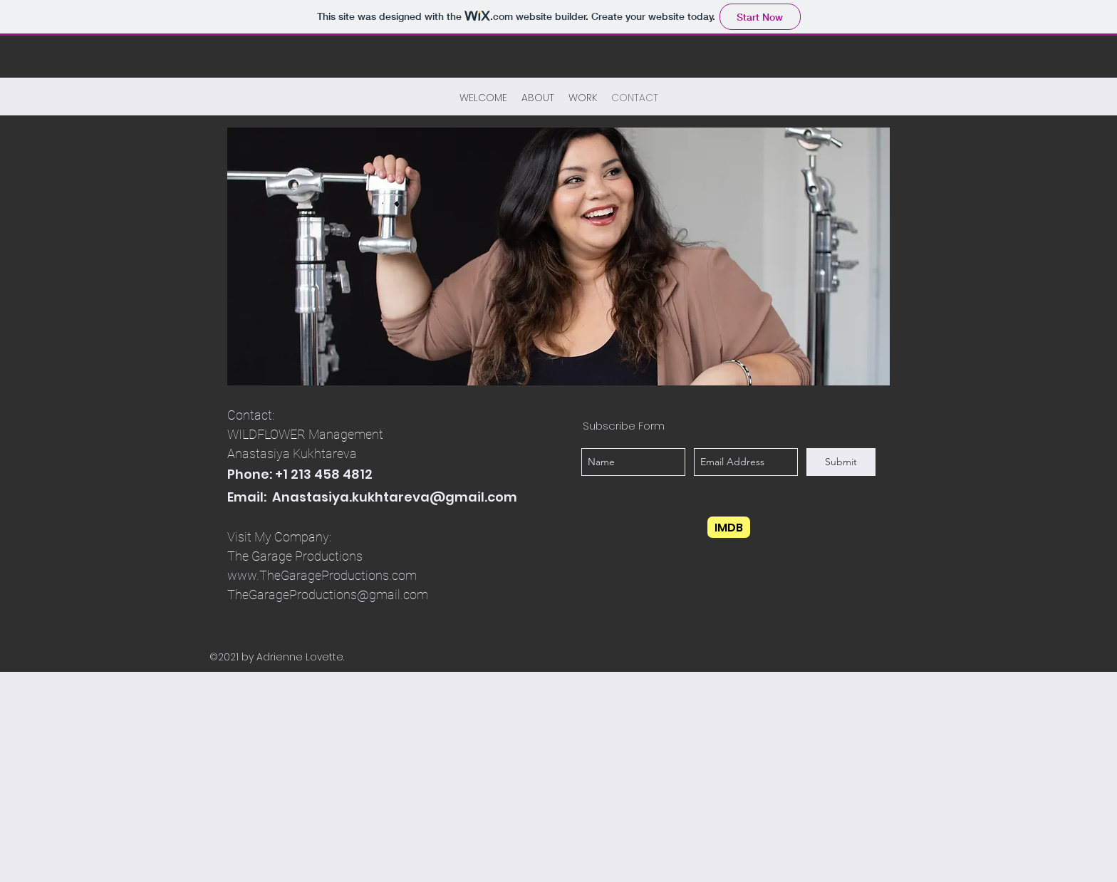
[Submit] (841, 462)
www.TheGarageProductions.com (322, 575)
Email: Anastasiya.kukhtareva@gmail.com (372, 497)
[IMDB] (728, 527)
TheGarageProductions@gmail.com (327, 594)
